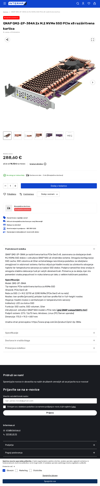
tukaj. (73, 407)
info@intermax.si (13, 430)
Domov (5, 12)
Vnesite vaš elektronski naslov (15, 396)
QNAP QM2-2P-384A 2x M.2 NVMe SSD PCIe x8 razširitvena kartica (35, 12)
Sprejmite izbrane (50, 476)
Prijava (50, 413)
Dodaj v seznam (50, 194)
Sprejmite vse (50, 481)
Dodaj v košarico (59, 186)
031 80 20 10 (11, 434)
